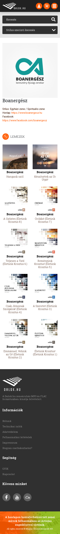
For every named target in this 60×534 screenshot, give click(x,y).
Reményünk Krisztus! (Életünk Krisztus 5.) (45, 264)
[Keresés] (25, 20)
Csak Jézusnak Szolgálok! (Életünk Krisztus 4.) (15, 309)
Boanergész (15, 172)
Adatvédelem (10, 431)
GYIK (5, 468)
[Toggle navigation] (54, 6)
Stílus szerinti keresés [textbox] (20, 30)
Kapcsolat (8, 474)
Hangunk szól (15, 176)
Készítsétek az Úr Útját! (45, 178)
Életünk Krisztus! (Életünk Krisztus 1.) (45, 352)
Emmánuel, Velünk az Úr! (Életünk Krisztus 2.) (15, 354)
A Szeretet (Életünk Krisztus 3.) (45, 307)
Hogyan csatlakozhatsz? (17, 448)
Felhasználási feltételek (17, 437)
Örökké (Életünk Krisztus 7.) (45, 220)
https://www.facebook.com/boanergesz (24, 120)
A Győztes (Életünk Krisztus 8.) (15, 220)
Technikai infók (12, 426)
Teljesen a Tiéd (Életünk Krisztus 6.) (15, 262)
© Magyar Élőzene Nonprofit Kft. (38, 528)
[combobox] (30, 30)
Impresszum (9, 442)
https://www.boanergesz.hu (26, 112)
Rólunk (6, 421)
